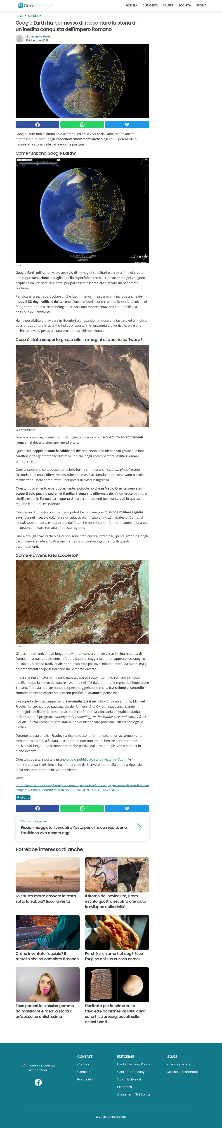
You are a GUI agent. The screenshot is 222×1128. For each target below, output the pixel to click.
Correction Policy (131, 1072)
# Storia (23, 797)
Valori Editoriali (129, 1079)
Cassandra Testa (39, 36)
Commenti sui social (133, 1094)
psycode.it (85, 1079)
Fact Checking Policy (133, 1064)
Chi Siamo (85, 1064)
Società (185, 5)
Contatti (84, 1072)
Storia (201, 5)
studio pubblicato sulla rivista (97, 759)
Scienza (131, 5)
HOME (19, 16)
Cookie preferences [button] (182, 1072)
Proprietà (124, 1087)
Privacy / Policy (179, 1064)
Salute (168, 5)
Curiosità (150, 5)
